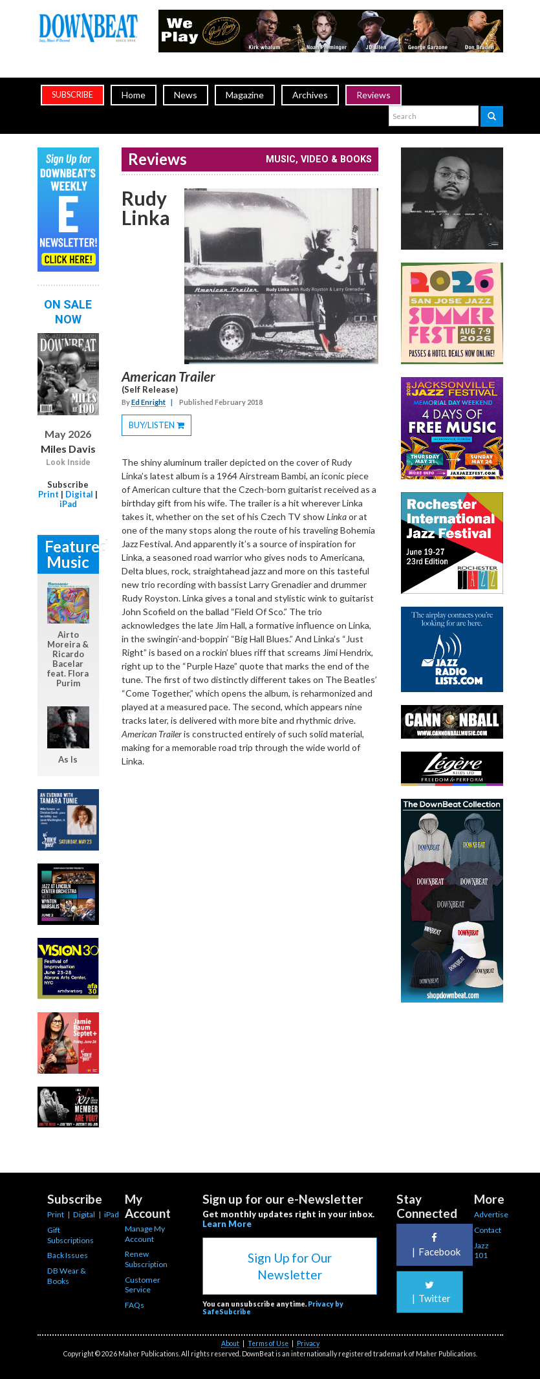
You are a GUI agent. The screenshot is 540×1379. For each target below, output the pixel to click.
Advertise (491, 1214)
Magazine (245, 94)
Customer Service (142, 1285)
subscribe (72, 95)
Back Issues (67, 1255)
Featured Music (72, 554)
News (185, 94)
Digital (79, 494)
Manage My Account (145, 1234)
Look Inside (68, 462)
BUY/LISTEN (160, 427)
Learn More (227, 1224)
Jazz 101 (481, 1251)
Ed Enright (148, 402)
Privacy (308, 1343)
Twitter (430, 1292)
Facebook (434, 1245)
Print (48, 494)
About (230, 1343)
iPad (68, 504)
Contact (487, 1230)
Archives (310, 94)
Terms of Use (268, 1343)
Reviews (373, 94)
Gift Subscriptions (70, 1235)
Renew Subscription (146, 1259)
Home (134, 94)
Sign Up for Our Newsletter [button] (290, 1265)
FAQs (134, 1305)
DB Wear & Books (66, 1276)
